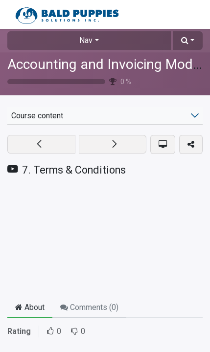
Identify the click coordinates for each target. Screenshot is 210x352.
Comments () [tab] (89, 307)
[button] (188, 40)
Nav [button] (86, 40)
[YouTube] (105, 239)
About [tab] (30, 307)
